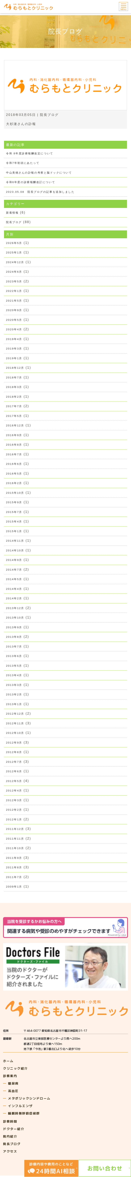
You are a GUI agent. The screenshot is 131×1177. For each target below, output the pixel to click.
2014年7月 (14, 570)
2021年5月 (14, 300)
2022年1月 (14, 291)
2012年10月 (15, 734)
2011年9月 (14, 859)
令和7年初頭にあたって (22, 163)
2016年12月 (15, 426)
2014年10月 (15, 551)
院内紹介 (10, 1138)
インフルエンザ (20, 1107)
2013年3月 (14, 686)
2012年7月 (14, 763)
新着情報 (12, 212)
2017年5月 (14, 416)
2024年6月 (14, 271)
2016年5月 (14, 474)
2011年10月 (15, 849)
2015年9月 (14, 503)
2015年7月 (14, 512)
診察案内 (10, 1077)
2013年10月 (15, 618)
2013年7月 (14, 647)
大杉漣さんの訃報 (21, 124)
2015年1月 (14, 531)
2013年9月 (14, 628)
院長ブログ (49, 115)
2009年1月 (14, 888)
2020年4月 (14, 329)
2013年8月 (14, 637)
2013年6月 (14, 657)
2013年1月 (14, 705)
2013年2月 (14, 695)
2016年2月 (14, 483)
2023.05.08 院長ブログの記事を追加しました (40, 191)
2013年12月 (15, 608)
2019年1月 (14, 358)
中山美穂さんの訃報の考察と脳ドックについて (39, 172)
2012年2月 (14, 811)
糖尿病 (13, 1085)
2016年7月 (14, 455)
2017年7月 (14, 406)
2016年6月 (14, 464)
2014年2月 (14, 599)
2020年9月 (14, 310)
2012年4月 (14, 791)
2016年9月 (14, 435)
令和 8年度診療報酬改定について (29, 153)
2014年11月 (15, 541)
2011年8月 (14, 868)
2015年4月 (14, 522)
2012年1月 (14, 820)
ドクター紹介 (13, 1130)
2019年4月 (14, 339)
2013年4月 (14, 676)
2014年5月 (14, 580)
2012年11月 (15, 724)
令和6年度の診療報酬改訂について (30, 182)
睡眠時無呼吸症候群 (24, 1114)
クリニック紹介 (15, 1070)
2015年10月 (15, 493)
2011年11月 (15, 839)
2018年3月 (14, 387)
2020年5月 (14, 320)
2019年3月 (14, 349)
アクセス (10, 1153)
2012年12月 (15, 714)
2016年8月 (14, 445)
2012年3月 (14, 801)
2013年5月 (14, 666)
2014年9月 (14, 560)
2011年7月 (14, 878)
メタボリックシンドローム (29, 1100)
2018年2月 (14, 397)
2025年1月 (14, 252)
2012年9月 (14, 743)
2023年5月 (14, 281)
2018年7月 (14, 377)
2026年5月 (14, 243)
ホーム (8, 1062)
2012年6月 (14, 772)
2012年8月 (14, 753)
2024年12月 (15, 262)
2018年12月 (15, 368)
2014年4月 (14, 589)
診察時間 (10, 1123)
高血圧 (13, 1092)
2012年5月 (14, 782)
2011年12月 (15, 830)
